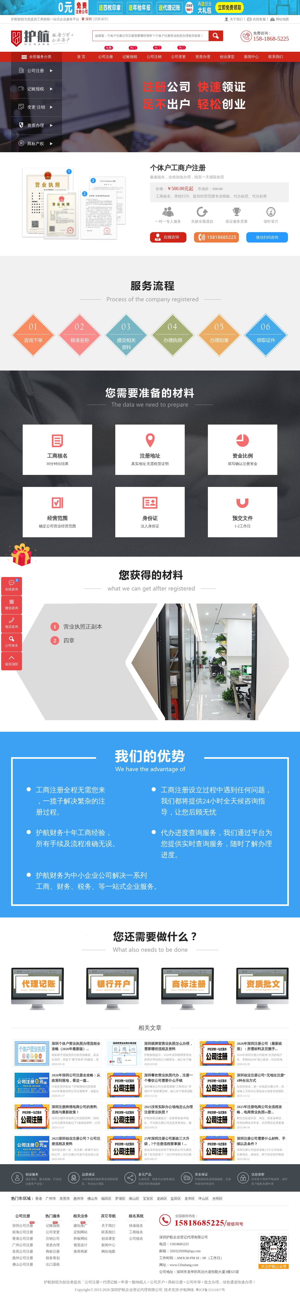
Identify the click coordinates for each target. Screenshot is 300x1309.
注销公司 (53, 1238)
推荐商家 (81, 1251)
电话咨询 (11, 627)
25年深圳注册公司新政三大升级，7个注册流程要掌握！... (166, 1139)
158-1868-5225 (271, 39)
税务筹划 (53, 1258)
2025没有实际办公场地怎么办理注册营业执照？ (168, 1107)
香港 (38, 1198)
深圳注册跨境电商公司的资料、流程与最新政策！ (76, 1107)
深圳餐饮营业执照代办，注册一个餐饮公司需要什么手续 (168, 1075)
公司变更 (178, 57)
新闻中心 (251, 57)
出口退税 (53, 1264)
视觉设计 (81, 1245)
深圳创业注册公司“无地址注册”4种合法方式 (261, 1075)
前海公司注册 (22, 1232)
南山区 (134, 1198)
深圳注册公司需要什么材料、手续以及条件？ (261, 1139)
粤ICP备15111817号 (210, 1290)
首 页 (81, 57)
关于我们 (236, 19)
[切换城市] (100, 19)
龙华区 (189, 1198)
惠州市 (78, 1198)
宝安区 (148, 1198)
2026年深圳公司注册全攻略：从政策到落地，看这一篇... (76, 1075)
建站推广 (81, 1224)
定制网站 (81, 1232)
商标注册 (53, 1251)
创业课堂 (227, 57)
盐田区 (176, 1198)
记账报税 (129, 57)
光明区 (217, 1198)
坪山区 (203, 1198)
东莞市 (64, 1198)
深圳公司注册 (22, 1224)
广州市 (51, 1198)
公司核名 (136, 1238)
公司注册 (105, 57)
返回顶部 (11, 664)
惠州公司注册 (22, 1258)
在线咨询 (11, 589)
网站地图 (282, 19)
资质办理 (202, 57)
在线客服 (259, 19)
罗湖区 (120, 1198)
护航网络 (187, 1290)
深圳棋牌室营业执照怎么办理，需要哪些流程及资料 (168, 1044)
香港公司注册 (22, 1238)
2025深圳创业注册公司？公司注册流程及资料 (76, 1139)
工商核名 (136, 1232)
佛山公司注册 (22, 1264)
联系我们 (275, 57)
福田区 (106, 1198)
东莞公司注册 (22, 1251)
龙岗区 (162, 1198)
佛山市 (92, 1198)
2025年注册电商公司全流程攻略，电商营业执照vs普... (259, 1107)
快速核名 (136, 1225)
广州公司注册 (22, 1245)
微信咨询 (11, 608)
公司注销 (154, 57)
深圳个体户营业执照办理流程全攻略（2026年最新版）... (76, 1044)
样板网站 (81, 1238)
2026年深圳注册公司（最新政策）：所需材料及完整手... (259, 1044)
